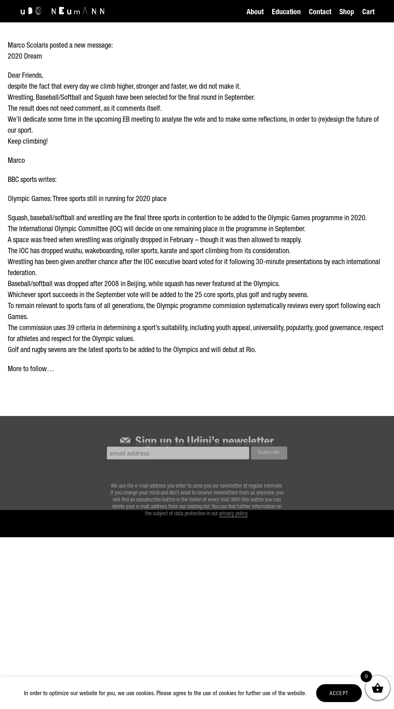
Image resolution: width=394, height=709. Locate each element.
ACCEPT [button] (339, 694)
